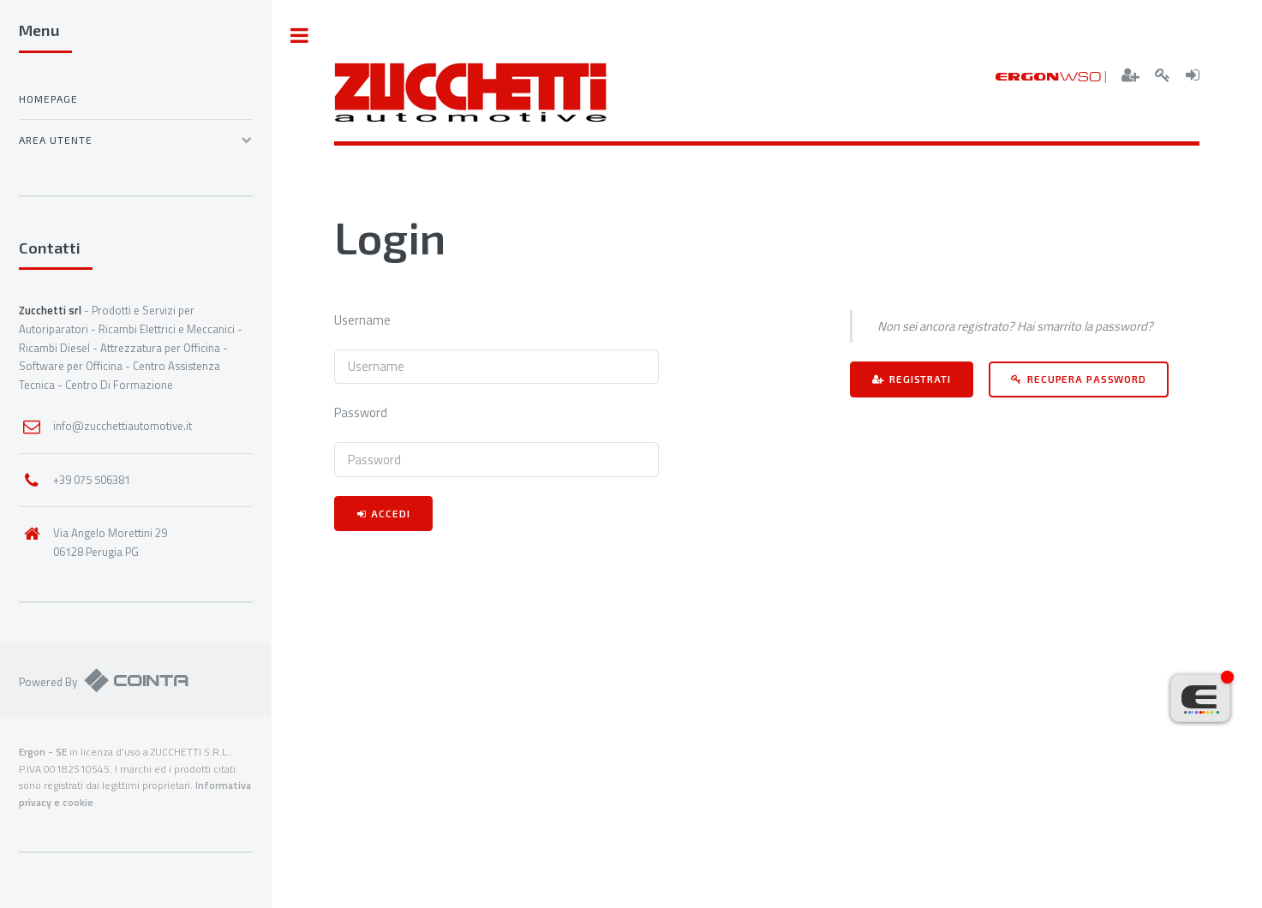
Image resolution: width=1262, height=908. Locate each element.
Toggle (300, 35)
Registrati (920, 379)
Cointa (136, 679)
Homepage (48, 99)
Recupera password (1086, 379)
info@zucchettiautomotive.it (122, 425)
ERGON (1049, 76)
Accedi (390, 513)
